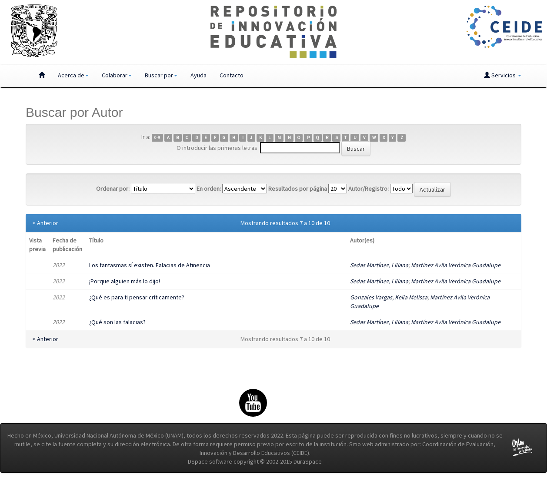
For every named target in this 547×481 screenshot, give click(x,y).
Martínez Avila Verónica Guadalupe (455, 265)
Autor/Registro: (368, 188)
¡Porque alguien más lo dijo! (124, 281)
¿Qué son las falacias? (117, 322)
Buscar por (161, 75)
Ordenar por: (113, 188)
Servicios (502, 75)
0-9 (157, 137)
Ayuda (198, 75)
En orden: (209, 188)
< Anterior (45, 223)
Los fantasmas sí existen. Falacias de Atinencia (149, 265)
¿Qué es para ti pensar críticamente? (136, 297)
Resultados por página (297, 188)
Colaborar (117, 75)
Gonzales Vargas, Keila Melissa (388, 297)
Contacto (231, 75)
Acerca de (73, 75)
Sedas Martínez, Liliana (379, 265)
